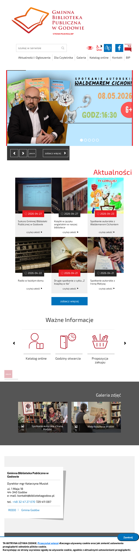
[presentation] (14, 153)
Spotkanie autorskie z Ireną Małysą (106, 265)
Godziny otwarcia (68, 352)
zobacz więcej (69, 301)
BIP (128, 48)
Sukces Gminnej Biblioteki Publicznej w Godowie (33, 207)
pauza (8, 374)
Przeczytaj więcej (48, 543)
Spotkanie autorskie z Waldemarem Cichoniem (106, 207)
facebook (119, 48)
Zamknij (128, 537)
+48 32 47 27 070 (23, 501)
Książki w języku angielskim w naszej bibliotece (69, 207)
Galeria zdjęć (108, 394)
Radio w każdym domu (33, 265)
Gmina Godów (30, 510)
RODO (12, 510)
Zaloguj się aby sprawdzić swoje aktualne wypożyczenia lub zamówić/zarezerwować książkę (36, 352)
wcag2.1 (99, 48)
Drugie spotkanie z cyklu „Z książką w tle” (69, 265)
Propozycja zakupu (100, 352)
